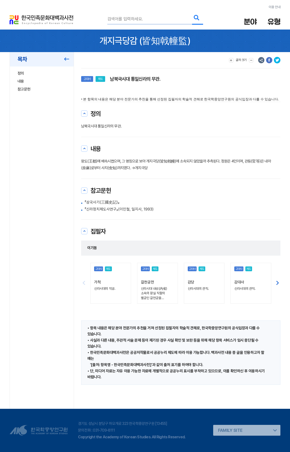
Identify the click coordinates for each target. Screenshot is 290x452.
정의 (21, 73)
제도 (100, 79)
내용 (21, 81)
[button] (277, 283)
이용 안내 (274, 7)
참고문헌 (24, 89)
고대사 (87, 79)
